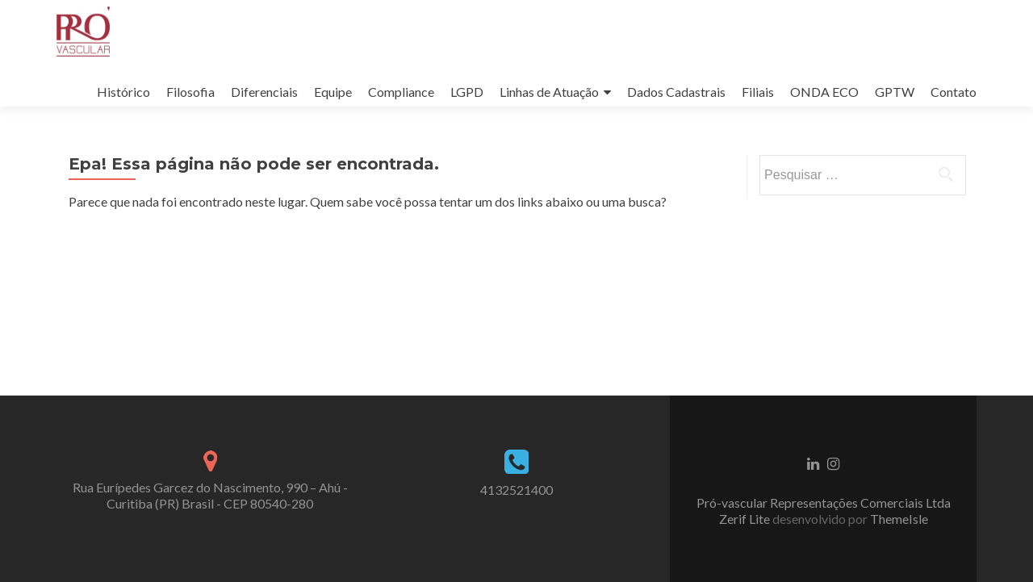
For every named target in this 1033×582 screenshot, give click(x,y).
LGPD (466, 91)
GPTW (894, 91)
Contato (954, 91)
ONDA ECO (824, 91)
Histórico (123, 91)
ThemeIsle (899, 518)
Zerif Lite (745, 518)
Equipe (333, 91)
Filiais (758, 91)
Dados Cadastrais (676, 91)
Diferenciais (264, 91)
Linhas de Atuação (549, 91)
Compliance (401, 91)
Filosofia (190, 91)
